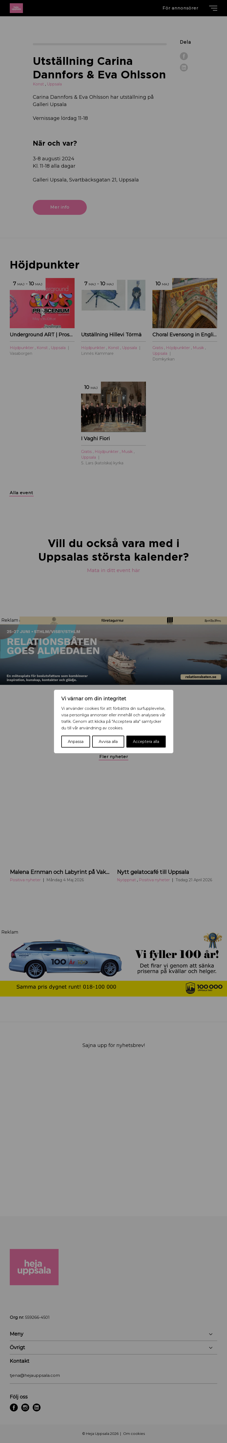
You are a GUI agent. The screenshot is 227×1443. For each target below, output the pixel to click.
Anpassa (76, 741)
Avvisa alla (108, 741)
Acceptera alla (146, 741)
